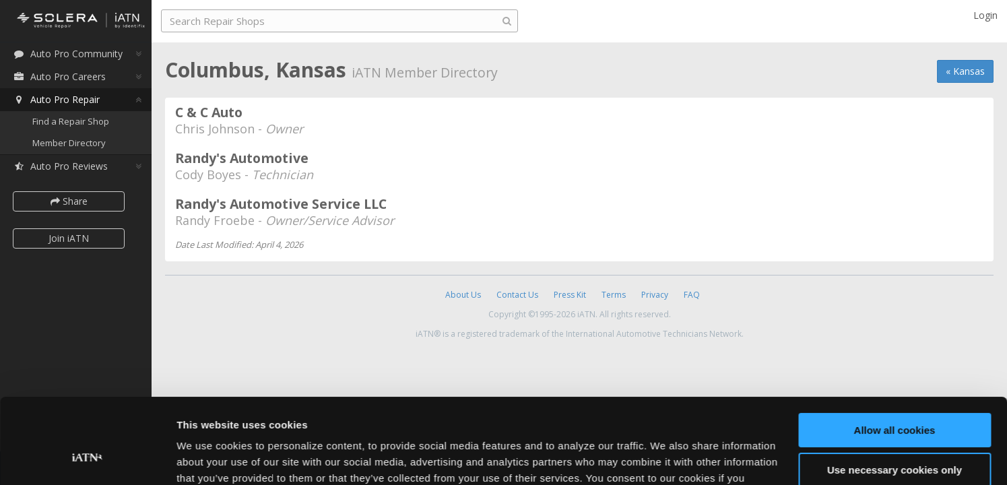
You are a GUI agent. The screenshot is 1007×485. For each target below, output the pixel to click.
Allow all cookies (895, 357)
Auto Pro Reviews (60, 166)
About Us (463, 294)
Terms (614, 294)
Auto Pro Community (68, 53)
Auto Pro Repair (56, 99)
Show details (207, 458)
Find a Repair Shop (70, 121)
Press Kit (570, 294)
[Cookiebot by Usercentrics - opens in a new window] (87, 459)
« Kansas (965, 71)
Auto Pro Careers (59, 76)
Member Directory (69, 143)
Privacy (654, 294)
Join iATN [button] (68, 238)
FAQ (692, 294)
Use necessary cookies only (894, 396)
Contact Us (517, 294)
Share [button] (69, 201)
